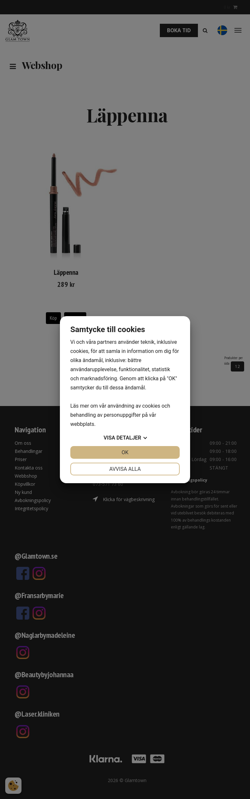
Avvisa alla (125, 469)
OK (124, 452)
